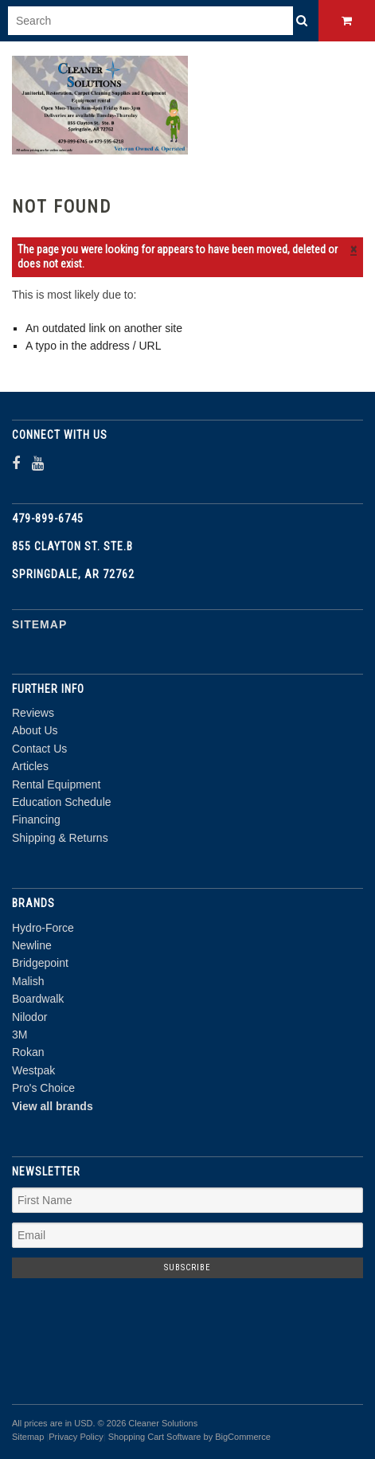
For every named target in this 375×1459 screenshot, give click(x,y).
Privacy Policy (76, 1436)
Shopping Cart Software (154, 1436)
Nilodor (29, 1017)
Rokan (28, 1052)
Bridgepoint (40, 962)
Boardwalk (38, 998)
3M (19, 1034)
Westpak (33, 1070)
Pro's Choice (43, 1088)
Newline (32, 945)
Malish (28, 981)
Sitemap (39, 624)
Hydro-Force (43, 927)
